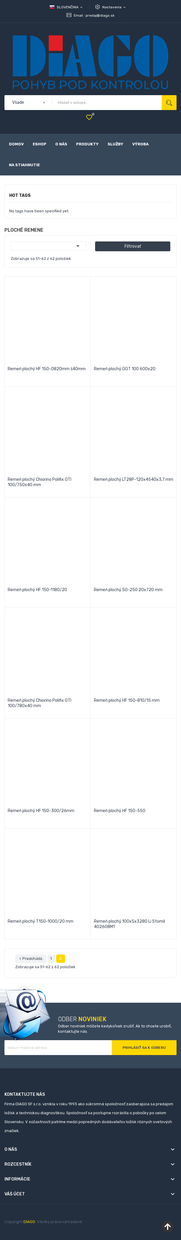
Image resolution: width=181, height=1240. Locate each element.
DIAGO (29, 1221)
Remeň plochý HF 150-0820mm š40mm (47, 368)
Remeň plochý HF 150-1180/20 (37, 589)
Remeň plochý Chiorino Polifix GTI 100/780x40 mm (39, 703)
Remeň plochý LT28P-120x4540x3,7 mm (133, 479)
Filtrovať (133, 246)
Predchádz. (30, 958)
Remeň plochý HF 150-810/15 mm (127, 700)
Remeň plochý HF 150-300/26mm (41, 810)
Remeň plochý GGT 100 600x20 (124, 368)
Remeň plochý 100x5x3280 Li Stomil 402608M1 (129, 924)
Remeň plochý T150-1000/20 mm (40, 921)
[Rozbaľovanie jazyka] (66, 7)
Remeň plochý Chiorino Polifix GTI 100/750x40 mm (39, 482)
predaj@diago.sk (100, 15)
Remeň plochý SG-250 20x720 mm (128, 589)
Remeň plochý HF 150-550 (119, 810)
